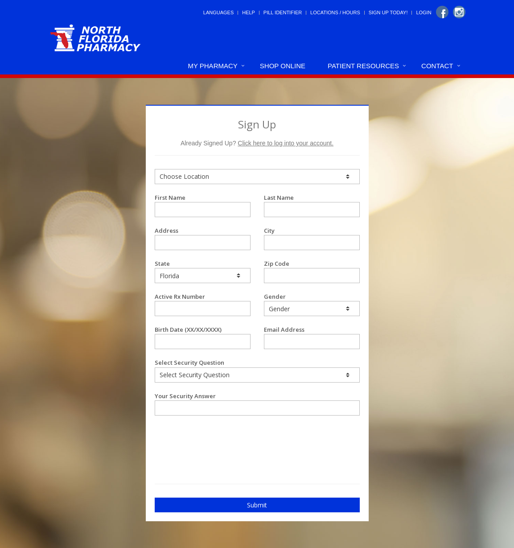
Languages (218, 12)
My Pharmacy (212, 66)
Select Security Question (257, 370)
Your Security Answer (257, 404)
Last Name (312, 205)
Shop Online (282, 66)
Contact (437, 66)
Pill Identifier (282, 12)
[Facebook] (442, 12)
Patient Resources (363, 66)
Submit (257, 505)
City (312, 238)
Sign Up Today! (388, 12)
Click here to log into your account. (285, 143)
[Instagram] (459, 12)
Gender (312, 304)
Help (248, 12)
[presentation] (207, 437)
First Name (203, 205)
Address (203, 238)
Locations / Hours (335, 12)
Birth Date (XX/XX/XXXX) (203, 337)
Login (423, 12)
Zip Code (312, 271)
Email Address (312, 337)
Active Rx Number (203, 304)
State (203, 271)
